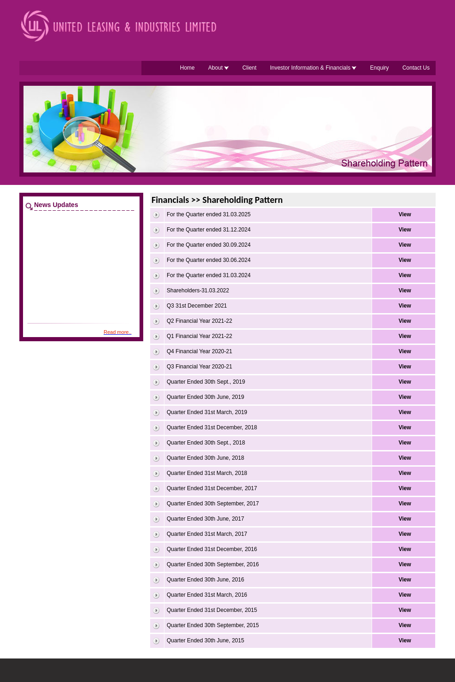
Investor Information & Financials (313, 68)
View (404, 214)
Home (187, 68)
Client (249, 68)
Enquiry (379, 68)
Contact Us (416, 68)
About (218, 68)
